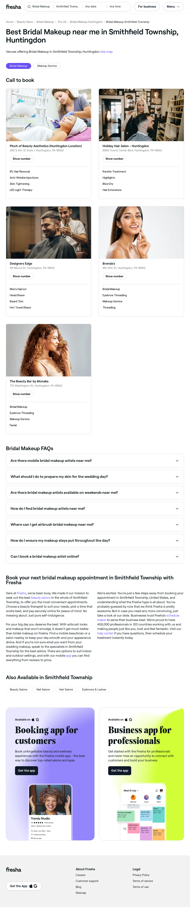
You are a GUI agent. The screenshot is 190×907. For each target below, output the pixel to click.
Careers (80, 875)
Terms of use (141, 886)
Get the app (26, 770)
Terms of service (143, 881)
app (68, 655)
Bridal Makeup (45, 21)
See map (106, 51)
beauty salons (40, 597)
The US (62, 21)
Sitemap (81, 892)
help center (105, 633)
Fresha (21, 593)
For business (147, 6)
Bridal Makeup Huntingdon (86, 21)
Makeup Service (47, 65)
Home (9, 21)
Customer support (87, 881)
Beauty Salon (25, 21)
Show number (22, 158)
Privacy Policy (141, 875)
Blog (78, 886)
